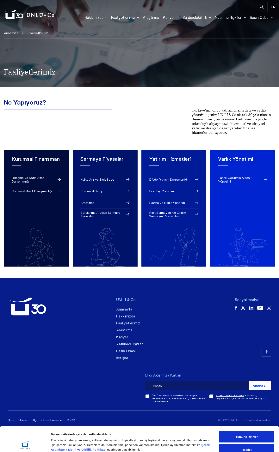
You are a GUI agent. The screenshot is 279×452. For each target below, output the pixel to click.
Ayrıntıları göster (200, 444)
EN (273, 7)
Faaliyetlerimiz (128, 323)
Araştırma (151, 17)
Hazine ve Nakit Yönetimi (174, 203)
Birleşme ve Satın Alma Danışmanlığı (36, 179)
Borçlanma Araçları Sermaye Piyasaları (105, 214)
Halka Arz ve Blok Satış (105, 179)
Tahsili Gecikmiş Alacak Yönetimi (242, 179)
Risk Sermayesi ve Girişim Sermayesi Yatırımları (174, 214)
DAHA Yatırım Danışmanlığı (174, 179)
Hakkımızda (125, 316)
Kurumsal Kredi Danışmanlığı (36, 191)
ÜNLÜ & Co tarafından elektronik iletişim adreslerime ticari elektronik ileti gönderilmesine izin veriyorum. (178, 398)
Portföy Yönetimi (174, 191)
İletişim (122, 358)
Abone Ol (260, 386)
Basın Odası (126, 351)
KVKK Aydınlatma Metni (230, 395)
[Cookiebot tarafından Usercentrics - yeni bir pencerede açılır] (25, 444)
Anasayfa (14, 33)
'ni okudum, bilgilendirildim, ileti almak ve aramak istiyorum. (242, 397)
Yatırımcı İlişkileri (130, 344)
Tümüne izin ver (247, 413)
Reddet (247, 426)
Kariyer (122, 337)
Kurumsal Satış (105, 191)
